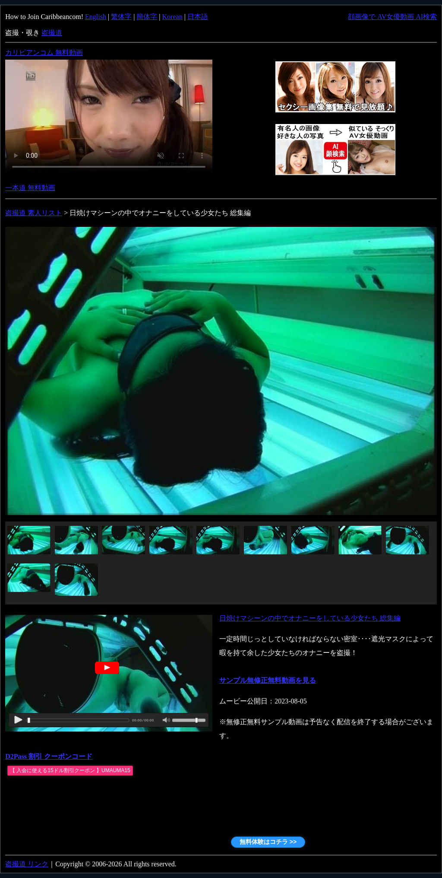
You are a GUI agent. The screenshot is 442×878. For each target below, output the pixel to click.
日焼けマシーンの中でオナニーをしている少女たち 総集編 (310, 618)
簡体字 (146, 16)
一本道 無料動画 (30, 187)
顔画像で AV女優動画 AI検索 (392, 16)
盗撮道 (51, 32)
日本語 (197, 16)
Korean (172, 16)
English (95, 16)
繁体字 (121, 16)
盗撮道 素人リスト (33, 212)
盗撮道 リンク (26, 864)
